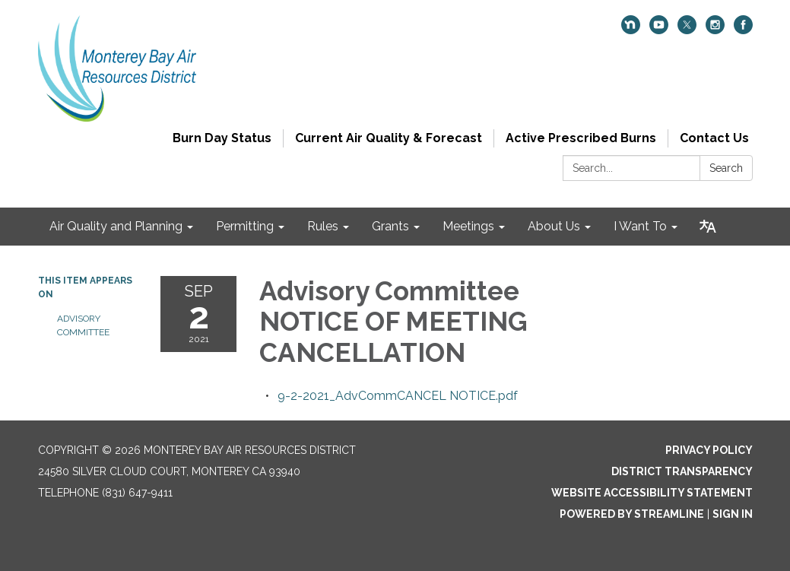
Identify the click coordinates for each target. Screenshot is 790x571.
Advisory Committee (83, 325)
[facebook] (743, 30)
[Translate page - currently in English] (708, 227)
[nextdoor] (630, 30)
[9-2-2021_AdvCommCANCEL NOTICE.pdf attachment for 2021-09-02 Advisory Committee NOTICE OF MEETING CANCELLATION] (398, 396)
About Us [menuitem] (554, 226)
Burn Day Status (222, 138)
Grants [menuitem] (390, 226)
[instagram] (715, 30)
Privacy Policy (709, 450)
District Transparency (682, 471)
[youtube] (658, 30)
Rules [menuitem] (322, 226)
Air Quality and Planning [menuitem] (115, 226)
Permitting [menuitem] (245, 226)
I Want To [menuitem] (640, 226)
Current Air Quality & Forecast (388, 138)
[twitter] (686, 30)
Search (726, 168)
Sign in (732, 514)
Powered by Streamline (632, 514)
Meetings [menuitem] (468, 226)
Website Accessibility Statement (652, 493)
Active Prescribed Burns (581, 138)
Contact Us (714, 138)
